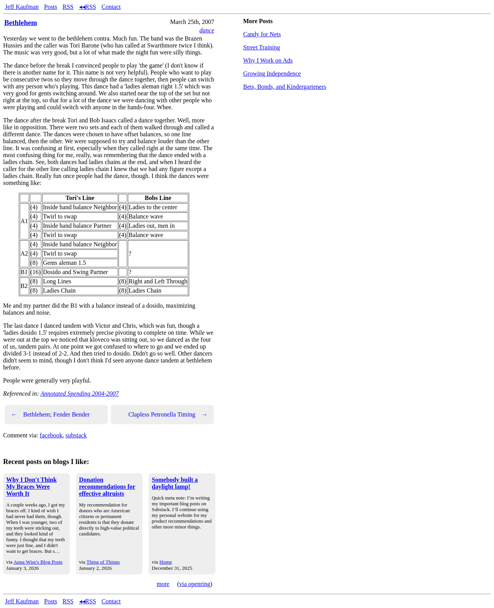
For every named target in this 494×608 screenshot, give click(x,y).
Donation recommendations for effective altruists (107, 486)
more (163, 584)
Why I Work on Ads (268, 60)
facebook (51, 435)
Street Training (261, 47)
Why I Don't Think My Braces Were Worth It (31, 486)
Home (165, 562)
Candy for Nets (262, 34)
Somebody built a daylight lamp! (175, 483)
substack (76, 435)
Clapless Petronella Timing (168, 414)
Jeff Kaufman (22, 6)
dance (207, 30)
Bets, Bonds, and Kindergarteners (284, 86)
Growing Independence (272, 73)
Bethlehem (20, 23)
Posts (50, 6)
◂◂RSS (87, 6)
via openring (194, 584)
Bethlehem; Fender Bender (50, 414)
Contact (111, 6)
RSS (68, 6)
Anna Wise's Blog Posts (38, 562)
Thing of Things (103, 562)
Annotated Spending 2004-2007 (80, 393)
